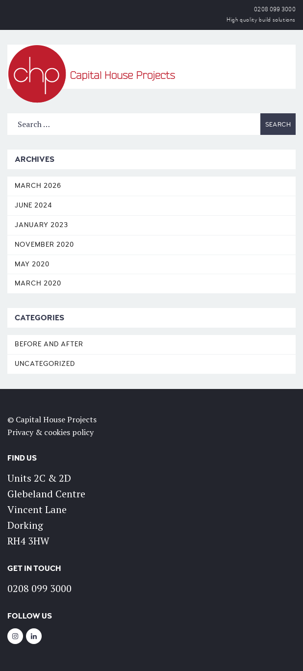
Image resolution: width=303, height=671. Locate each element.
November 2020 (44, 244)
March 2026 (38, 185)
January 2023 (41, 225)
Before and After (49, 344)
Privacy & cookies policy (50, 432)
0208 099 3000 (275, 9)
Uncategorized (45, 364)
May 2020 (32, 264)
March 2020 (38, 283)
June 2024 (33, 205)
